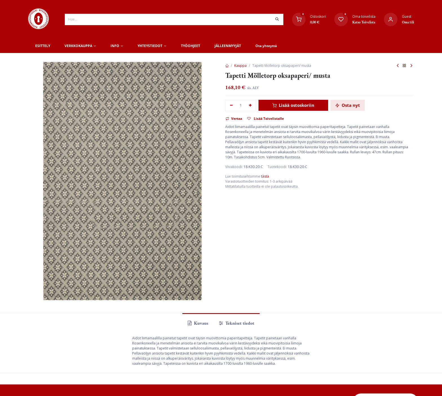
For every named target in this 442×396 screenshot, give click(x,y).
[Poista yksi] (231, 105)
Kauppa (240, 65)
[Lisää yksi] (250, 105)
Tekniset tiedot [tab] (236, 323)
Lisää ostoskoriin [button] (293, 105)
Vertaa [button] (234, 118)
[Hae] (277, 19)
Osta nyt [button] (347, 105)
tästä (265, 176)
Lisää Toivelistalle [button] (265, 118)
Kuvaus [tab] (198, 323)
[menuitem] (42, 46)
